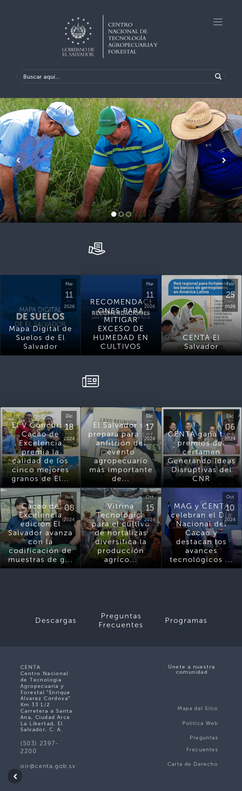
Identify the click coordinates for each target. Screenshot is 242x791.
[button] (18, 160)
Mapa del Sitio (198, 708)
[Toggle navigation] (217, 21)
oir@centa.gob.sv (48, 765)
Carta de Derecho (193, 764)
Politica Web (200, 723)
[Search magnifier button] (218, 76)
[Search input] (116, 76)
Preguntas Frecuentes (202, 744)
